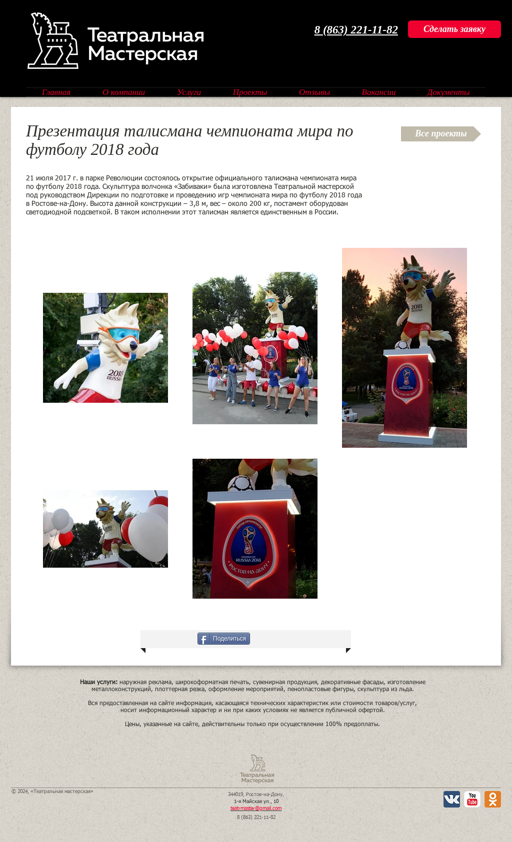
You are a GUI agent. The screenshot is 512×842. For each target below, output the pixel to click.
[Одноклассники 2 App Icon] (492, 799)
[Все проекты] (441, 133)
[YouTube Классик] (472, 799)
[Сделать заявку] (454, 29)
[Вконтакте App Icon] (452, 799)
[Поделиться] (224, 639)
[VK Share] (171, 638)
